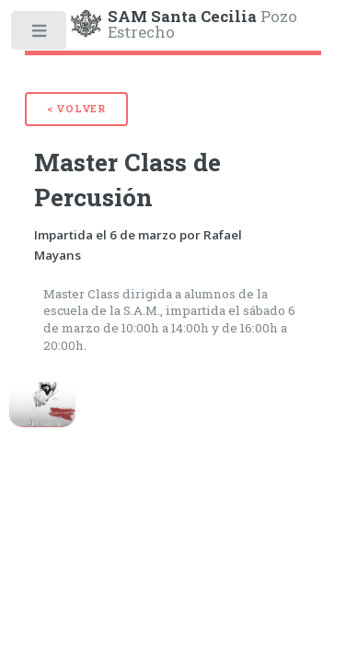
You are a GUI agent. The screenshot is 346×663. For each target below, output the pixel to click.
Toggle (40, 34)
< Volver (76, 108)
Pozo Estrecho (202, 22)
